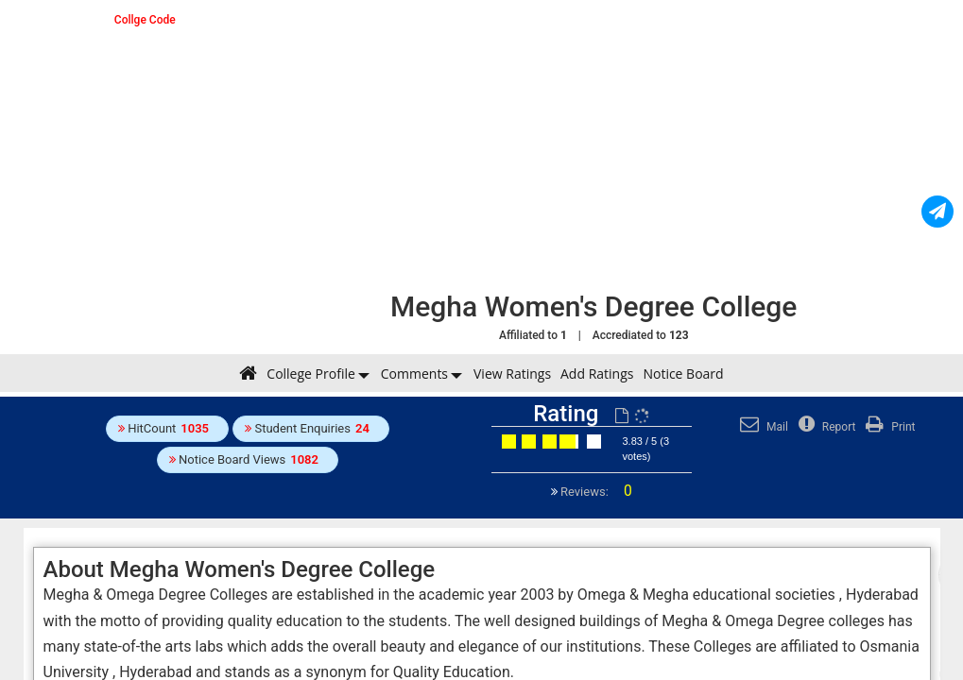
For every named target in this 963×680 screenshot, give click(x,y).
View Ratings (512, 373)
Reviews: (595, 491)
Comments (414, 373)
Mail (761, 427)
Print (888, 427)
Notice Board (683, 373)
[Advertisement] (593, 146)
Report (825, 427)
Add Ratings (596, 373)
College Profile (310, 373)
